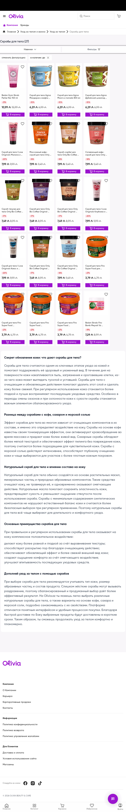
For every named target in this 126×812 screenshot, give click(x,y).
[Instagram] (33, 783)
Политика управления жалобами (21, 736)
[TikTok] (40, 783)
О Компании (9, 690)
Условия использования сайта (19, 758)
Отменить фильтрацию (13, 58)
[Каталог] (120, 807)
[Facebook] (25, 783)
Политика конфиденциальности (20, 724)
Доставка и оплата (13, 753)
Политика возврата (13, 730)
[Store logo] (16, 16)
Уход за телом (57, 32)
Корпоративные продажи (17, 702)
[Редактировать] (13, 115)
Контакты (8, 708)
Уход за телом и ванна (32, 32)
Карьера (7, 696)
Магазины (8, 764)
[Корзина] (119, 16)
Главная (11, 32)
